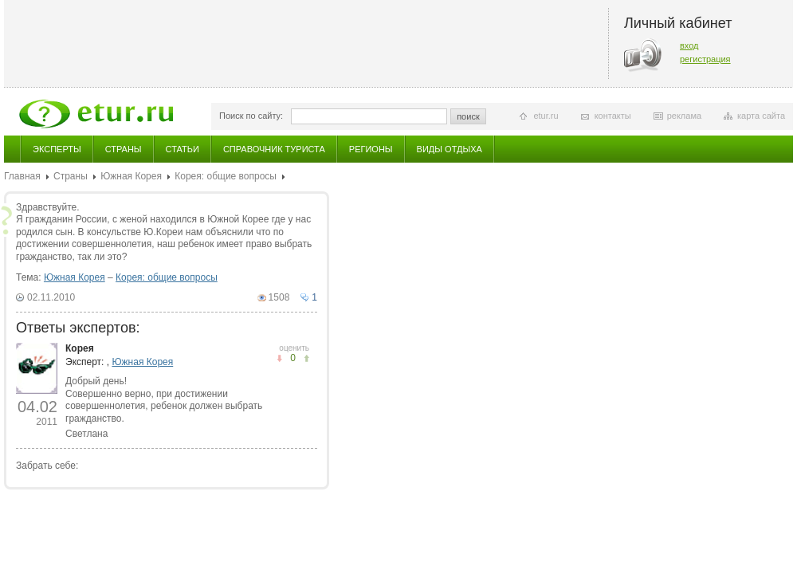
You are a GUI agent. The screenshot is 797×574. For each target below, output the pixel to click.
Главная (22, 176)
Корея (79, 348)
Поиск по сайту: (251, 115)
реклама (684, 115)
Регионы (371, 149)
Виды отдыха (449, 149)
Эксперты (57, 149)
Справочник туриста (274, 149)
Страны (123, 149)
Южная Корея (131, 176)
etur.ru (545, 115)
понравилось (279, 358)
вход (689, 45)
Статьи (182, 149)
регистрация (705, 59)
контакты (613, 115)
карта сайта (761, 115)
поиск (468, 116)
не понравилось (306, 358)
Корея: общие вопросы (226, 176)
